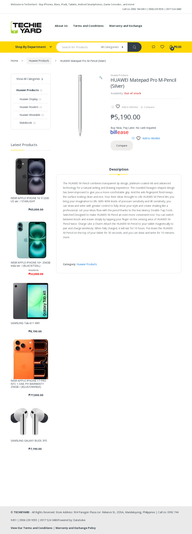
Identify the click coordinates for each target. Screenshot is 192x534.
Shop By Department (30, 47)
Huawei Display (27, 99)
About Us (61, 26)
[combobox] (76, 47)
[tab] (118, 171)
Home (14, 60)
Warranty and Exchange (125, 26)
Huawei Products (39, 60)
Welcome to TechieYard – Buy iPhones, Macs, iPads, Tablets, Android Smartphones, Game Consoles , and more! (72, 4)
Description (118, 170)
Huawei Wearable (28, 115)
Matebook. (24, 122)
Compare (149, 107)
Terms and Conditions (88, 26)
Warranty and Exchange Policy (76, 528)
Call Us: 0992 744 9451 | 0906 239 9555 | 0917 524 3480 (151, 9)
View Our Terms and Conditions (32, 528)
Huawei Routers (27, 107)
